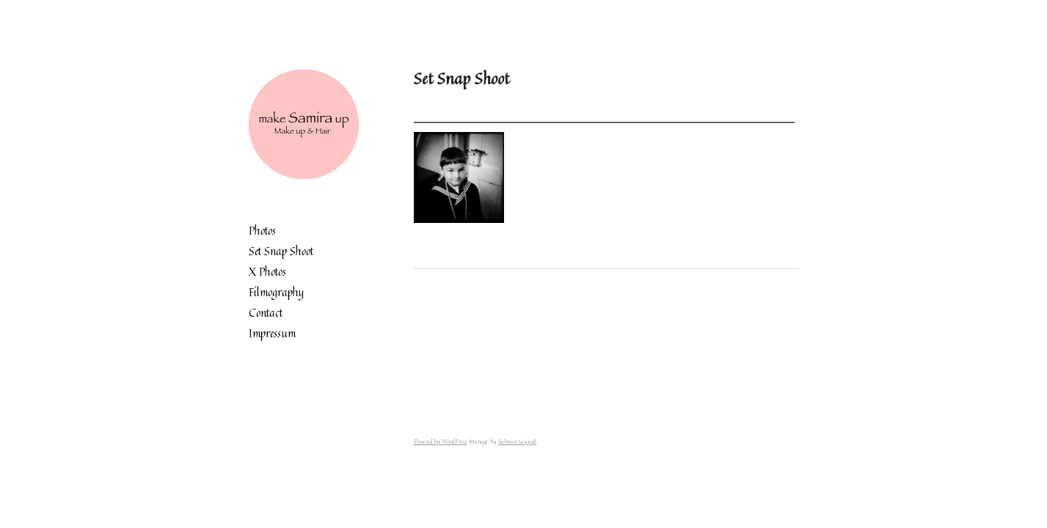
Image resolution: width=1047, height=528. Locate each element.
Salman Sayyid (517, 441)
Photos (262, 230)
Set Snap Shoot (281, 251)
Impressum (272, 333)
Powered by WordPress (440, 441)
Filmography (276, 292)
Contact (265, 312)
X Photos (267, 271)
